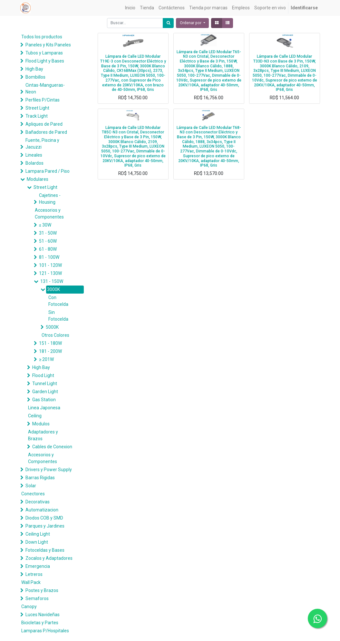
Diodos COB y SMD (44, 517)
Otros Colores (55, 335)
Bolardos (34, 163)
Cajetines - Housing (50, 199)
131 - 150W (51, 281)
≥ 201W (46, 359)
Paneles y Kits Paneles (48, 44)
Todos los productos (41, 36)
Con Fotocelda (58, 301)
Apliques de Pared (44, 124)
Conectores (33, 493)
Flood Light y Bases (44, 60)
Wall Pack (31, 582)
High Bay (34, 69)
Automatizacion (41, 509)
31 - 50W (48, 233)
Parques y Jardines (44, 526)
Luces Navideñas (42, 614)
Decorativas (37, 501)
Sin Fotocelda (58, 316)
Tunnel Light (44, 383)
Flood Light (43, 375)
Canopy (29, 606)
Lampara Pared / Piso (47, 171)
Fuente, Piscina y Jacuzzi (42, 144)
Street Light (37, 108)
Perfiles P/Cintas (42, 99)
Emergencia (37, 566)
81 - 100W (49, 257)
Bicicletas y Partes (39, 622)
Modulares (37, 179)
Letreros (34, 574)
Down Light (36, 542)
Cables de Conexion (52, 446)
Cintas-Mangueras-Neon (45, 88)
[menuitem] (130, 8)
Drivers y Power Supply (48, 469)
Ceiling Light (37, 534)
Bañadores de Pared (46, 132)
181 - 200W (50, 351)
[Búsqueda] (168, 23)
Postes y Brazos (41, 590)
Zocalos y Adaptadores (49, 558)
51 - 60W (48, 241)
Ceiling (35, 415)
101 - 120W (50, 265)
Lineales (33, 155)
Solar (30, 485)
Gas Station (44, 399)
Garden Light (45, 391)
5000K (52, 327)
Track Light (36, 116)
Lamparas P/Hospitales (45, 630)
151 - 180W (50, 343)
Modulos (41, 423)
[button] (192, 23)
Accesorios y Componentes (49, 213)
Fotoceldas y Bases (44, 550)
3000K (53, 289)
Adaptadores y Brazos (43, 435)
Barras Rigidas (40, 477)
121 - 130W (50, 273)
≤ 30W (45, 225)
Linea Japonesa (44, 407)
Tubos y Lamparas (44, 52)
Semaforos (37, 598)
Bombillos (35, 77)
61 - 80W (48, 249)
